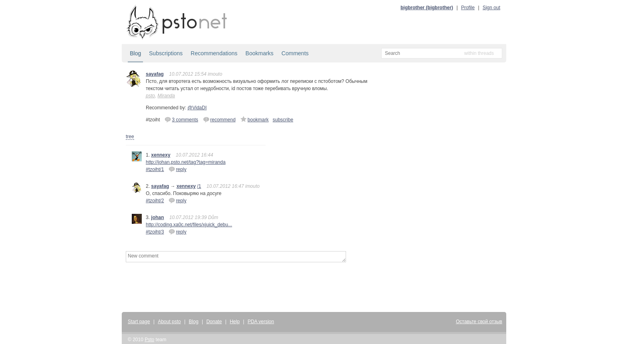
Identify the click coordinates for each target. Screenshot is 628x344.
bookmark (254, 119)
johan (157, 217)
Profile (468, 7)
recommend (219, 119)
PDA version (261, 321)
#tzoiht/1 (155, 169)
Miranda (166, 96)
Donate (214, 321)
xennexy (160, 155)
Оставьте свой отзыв (479, 321)
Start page (139, 321)
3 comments (181, 119)
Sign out (491, 7)
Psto (149, 339)
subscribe (283, 120)
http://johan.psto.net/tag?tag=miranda (185, 162)
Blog (135, 53)
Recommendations (214, 53)
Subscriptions (166, 53)
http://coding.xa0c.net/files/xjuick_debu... (189, 224)
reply (177, 169)
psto (150, 96)
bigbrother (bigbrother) (427, 7)
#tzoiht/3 (155, 232)
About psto (169, 321)
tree (130, 136)
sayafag (155, 74)
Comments (295, 53)
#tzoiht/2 (155, 200)
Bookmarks (260, 53)
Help (235, 321)
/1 (199, 186)
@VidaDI (197, 108)
